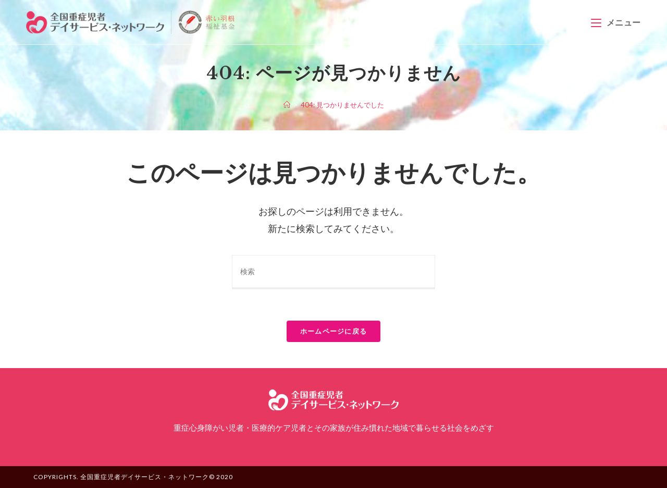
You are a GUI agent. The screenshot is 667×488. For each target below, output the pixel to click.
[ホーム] (286, 105)
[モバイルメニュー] (616, 22)
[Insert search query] (333, 272)
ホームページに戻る (333, 331)
